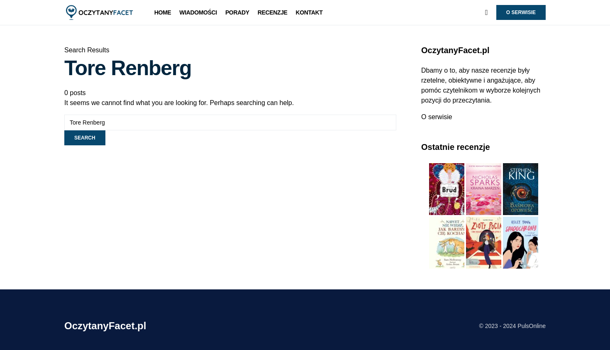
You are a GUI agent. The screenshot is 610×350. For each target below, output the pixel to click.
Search (84, 138)
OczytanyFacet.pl (105, 325)
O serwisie (521, 12)
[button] (486, 12)
